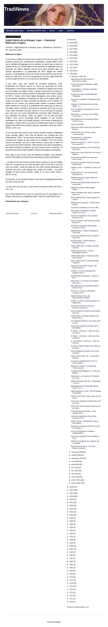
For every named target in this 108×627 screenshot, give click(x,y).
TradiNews (16, 9)
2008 (72, 487)
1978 (72, 577)
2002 (72, 505)
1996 (72, 521)
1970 (72, 602)
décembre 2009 (77, 76)
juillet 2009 (75, 464)
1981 (72, 567)
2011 (72, 67)
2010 (72, 71)
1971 (72, 599)
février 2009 (75, 480)
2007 (72, 490)
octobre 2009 (76, 455)
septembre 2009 (77, 458)
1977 (72, 580)
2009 (72, 74)
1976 (72, 583)
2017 (72, 49)
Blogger (57, 622)
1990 (72, 540)
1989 (72, 543)
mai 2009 (74, 470)
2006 (72, 493)
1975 (72, 586)
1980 (72, 571)
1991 (72, 536)
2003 (72, 502)
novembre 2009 (77, 452)
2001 (72, 509)
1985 (72, 555)
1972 (72, 595)
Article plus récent (12, 213)
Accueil (33, 213)
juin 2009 (74, 467)
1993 (72, 530)
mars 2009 (75, 477)
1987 (72, 549)
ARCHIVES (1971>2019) (14, 31)
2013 (72, 61)
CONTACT (70, 31)
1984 (72, 558)
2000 (72, 512)
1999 (72, 515)
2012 (72, 64)
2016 (72, 52)
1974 (72, 589)
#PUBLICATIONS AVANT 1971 (78, 607)
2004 (72, 499)
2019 (72, 43)
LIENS (60, 31)
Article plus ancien (55, 213)
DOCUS (52, 31)
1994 (72, 527)
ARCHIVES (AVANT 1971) (36, 31)
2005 (72, 496)
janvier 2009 (76, 483)
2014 (72, 58)
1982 (72, 564)
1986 (72, 552)
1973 (72, 592)
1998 (72, 518)
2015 (72, 55)
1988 (72, 546)
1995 (72, 524)
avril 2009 (75, 474)
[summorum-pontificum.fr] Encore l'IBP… (85, 207)
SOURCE (9, 47)
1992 (72, 533)
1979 (72, 574)
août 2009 (75, 461)
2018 (72, 46)
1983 (72, 561)
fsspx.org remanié (77, 124)
